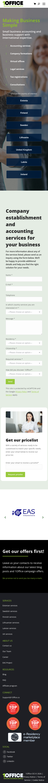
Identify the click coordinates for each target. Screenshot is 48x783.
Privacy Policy (21, 391)
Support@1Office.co (11, 697)
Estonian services (10, 605)
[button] (5, 517)
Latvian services (9, 628)
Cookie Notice (38, 780)
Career (5, 657)
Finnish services (9, 617)
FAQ (4, 680)
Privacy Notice (29, 777)
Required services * (14, 359)
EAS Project (7, 662)
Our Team (7, 651)
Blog (4, 674)
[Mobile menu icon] (43, 3)
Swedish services (10, 611)
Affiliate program (10, 686)
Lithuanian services (11, 622)
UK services (7, 634)
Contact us (7, 645)
